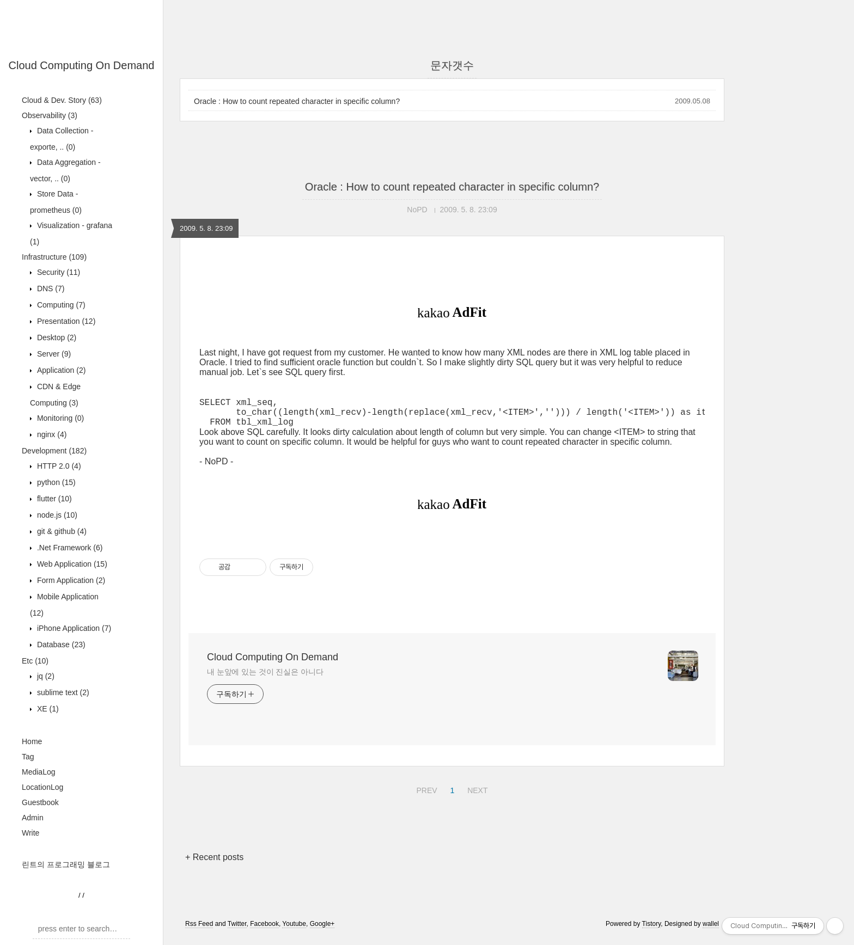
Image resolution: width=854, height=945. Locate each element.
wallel (711, 930)
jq (44, 676)
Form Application (70, 580)
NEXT (476, 795)
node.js (56, 515)
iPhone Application (73, 628)
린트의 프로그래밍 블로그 (66, 864)
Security (57, 272)
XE (47, 708)
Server (53, 353)
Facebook (264, 930)
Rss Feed (199, 930)
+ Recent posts (214, 863)
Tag (28, 756)
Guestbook (40, 802)
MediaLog (39, 772)
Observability (49, 115)
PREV (425, 795)
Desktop (55, 337)
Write (30, 833)
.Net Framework (68, 547)
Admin (33, 817)
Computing (60, 304)
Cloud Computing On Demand (82, 65)
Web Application (71, 564)
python (55, 482)
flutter (53, 498)
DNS (49, 288)
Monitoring (59, 418)
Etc (35, 660)
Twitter (237, 930)
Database (60, 644)
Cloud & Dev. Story (62, 100)
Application (60, 370)
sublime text (62, 692)
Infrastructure (54, 257)
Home (32, 741)
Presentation (65, 321)
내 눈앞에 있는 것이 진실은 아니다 (265, 678)
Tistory (651, 930)
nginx (50, 434)
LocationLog (42, 787)
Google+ (322, 930)
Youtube (294, 930)
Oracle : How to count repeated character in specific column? (297, 101)
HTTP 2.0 (58, 466)
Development (54, 450)
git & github (61, 531)
